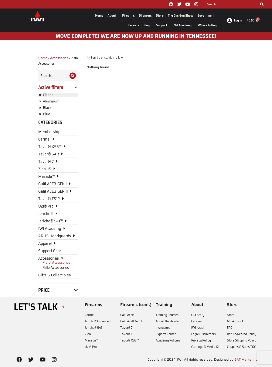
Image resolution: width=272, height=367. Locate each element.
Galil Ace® (127, 314)
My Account (235, 321)
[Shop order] (104, 57)
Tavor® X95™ (129, 340)
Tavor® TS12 (128, 334)
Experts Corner (166, 334)
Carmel (90, 314)
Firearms (128, 15)
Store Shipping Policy (241, 340)
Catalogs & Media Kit (205, 346)
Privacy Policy (201, 340)
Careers (133, 25)
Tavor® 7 (126, 327)
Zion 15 (89, 334)
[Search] (262, 4)
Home (99, 15)
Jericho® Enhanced (97, 321)
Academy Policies (168, 340)
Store (160, 15)
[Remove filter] (58, 95)
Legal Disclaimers (203, 334)
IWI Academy (183, 25)
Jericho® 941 (93, 327)
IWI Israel (197, 327)
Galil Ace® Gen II (131, 321)
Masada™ (91, 340)
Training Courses (167, 314)
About (113, 15)
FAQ (229, 327)
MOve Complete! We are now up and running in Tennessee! (136, 36)
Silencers (145, 15)
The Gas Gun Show (180, 15)
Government (207, 15)
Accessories (59, 58)
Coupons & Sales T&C (241, 346)
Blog (147, 25)
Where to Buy (207, 25)
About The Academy (169, 321)
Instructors (163, 327)
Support (162, 25)
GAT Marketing (246, 359)
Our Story (197, 314)
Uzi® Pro (91, 346)
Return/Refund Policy (241, 334)
